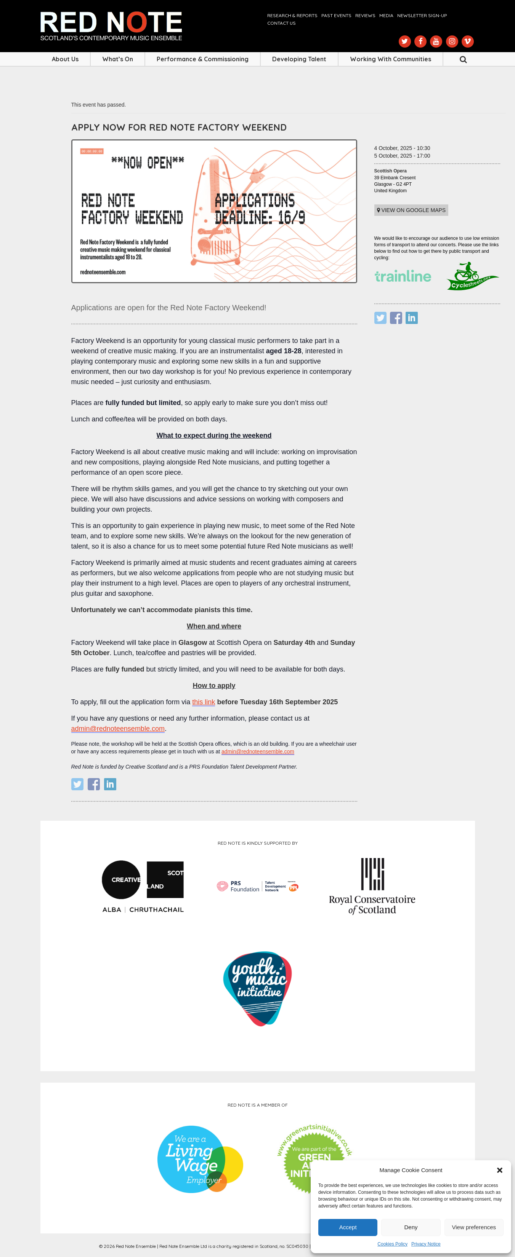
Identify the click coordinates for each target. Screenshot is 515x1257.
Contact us (281, 23)
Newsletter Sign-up (422, 15)
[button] (500, 1170)
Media (386, 15)
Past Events (336, 15)
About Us (65, 59)
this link (203, 702)
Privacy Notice (426, 1244)
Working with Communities (390, 59)
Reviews (365, 15)
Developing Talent (299, 59)
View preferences (474, 1227)
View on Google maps (411, 210)
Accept (348, 1227)
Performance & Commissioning (203, 59)
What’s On (117, 59)
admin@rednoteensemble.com (118, 728)
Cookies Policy (392, 1244)
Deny (410, 1227)
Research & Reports (292, 15)
